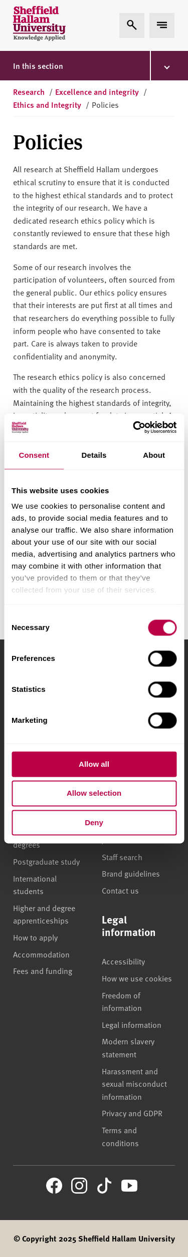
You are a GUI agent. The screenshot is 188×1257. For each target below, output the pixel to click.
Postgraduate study (46, 861)
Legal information (131, 1024)
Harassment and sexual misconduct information (134, 1083)
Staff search (122, 856)
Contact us (120, 890)
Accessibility (123, 960)
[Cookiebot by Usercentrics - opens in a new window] (133, 427)
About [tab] (154, 455)
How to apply (35, 937)
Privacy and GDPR (132, 1112)
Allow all (94, 764)
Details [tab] (94, 455)
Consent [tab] (34, 455)
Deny (94, 822)
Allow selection (94, 793)
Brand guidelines (131, 873)
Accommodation (41, 953)
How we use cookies (137, 977)
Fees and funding (42, 970)
